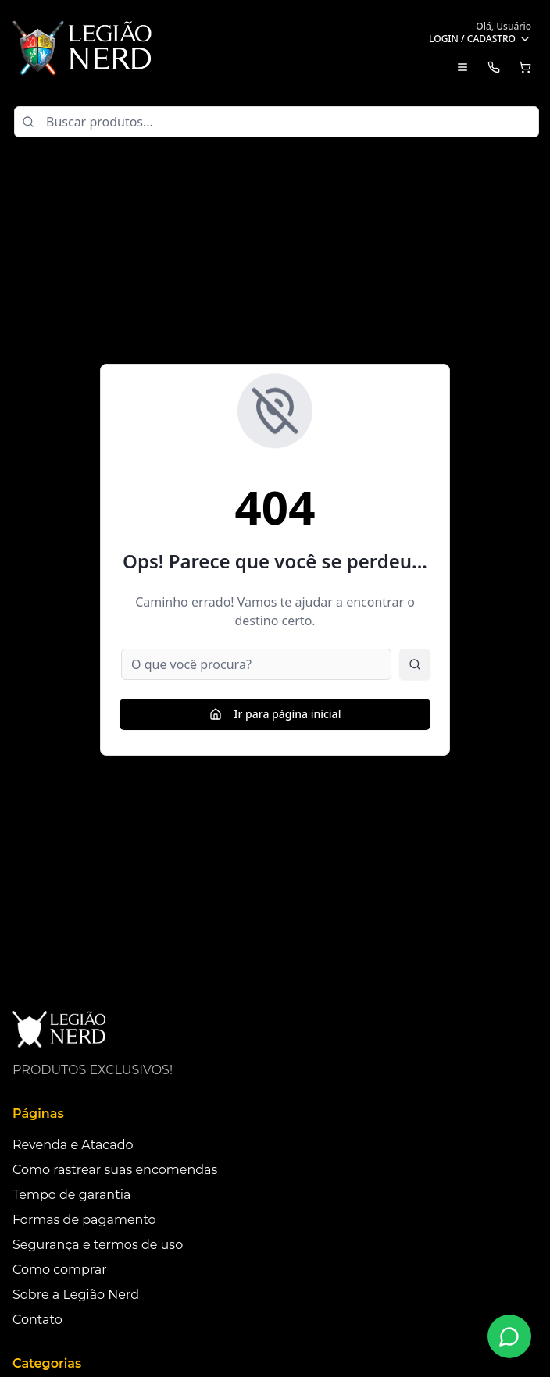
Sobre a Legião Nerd (75, 1294)
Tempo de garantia (71, 1194)
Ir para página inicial (275, 713)
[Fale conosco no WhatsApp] (509, 1336)
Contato (37, 1319)
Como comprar (59, 1269)
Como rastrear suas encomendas (114, 1169)
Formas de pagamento (84, 1219)
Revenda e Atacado (73, 1144)
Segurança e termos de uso (97, 1244)
